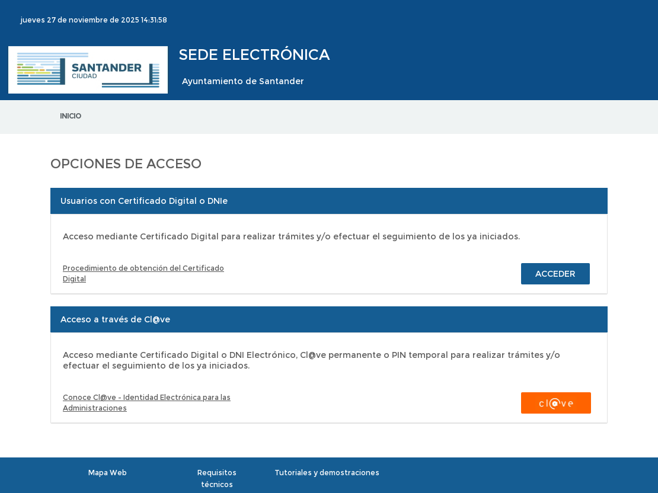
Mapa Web (107, 472)
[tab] (329, 201)
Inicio (70, 115)
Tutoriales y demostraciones (326, 472)
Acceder (555, 273)
